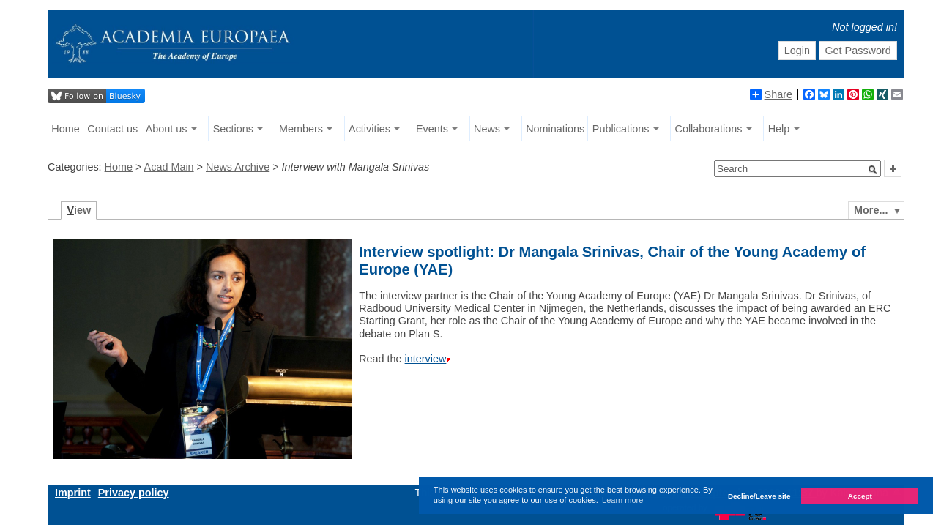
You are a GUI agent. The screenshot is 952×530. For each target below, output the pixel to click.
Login (797, 50)
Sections (233, 129)
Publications (621, 129)
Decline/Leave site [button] (759, 496)
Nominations (555, 129)
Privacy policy (133, 493)
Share (771, 94)
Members (301, 129)
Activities (369, 129)
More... (871, 210)
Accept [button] (860, 496)
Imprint (73, 493)
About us (166, 129)
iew (79, 210)
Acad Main (169, 167)
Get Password (857, 50)
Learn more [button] (622, 500)
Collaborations (709, 129)
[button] (873, 170)
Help (779, 129)
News (487, 129)
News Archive (237, 167)
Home (65, 129)
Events (432, 129)
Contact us (112, 129)
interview (426, 359)
